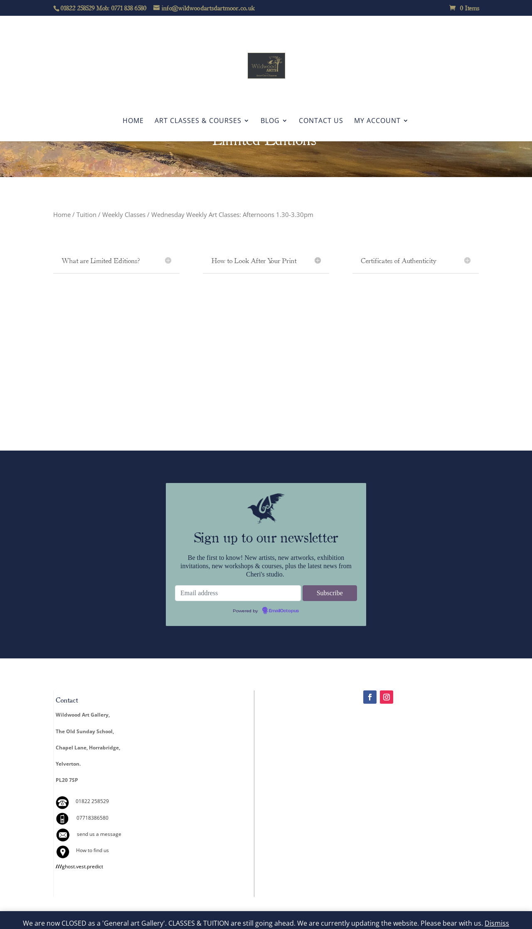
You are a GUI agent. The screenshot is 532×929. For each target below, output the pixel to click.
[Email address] (237, 593)
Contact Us (321, 121)
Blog (270, 121)
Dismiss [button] (497, 923)
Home (133, 121)
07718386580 (92, 817)
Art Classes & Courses (198, 121)
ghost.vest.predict (79, 866)
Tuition (86, 214)
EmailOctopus (284, 611)
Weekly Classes (123, 214)
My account (377, 121)
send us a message (99, 834)
